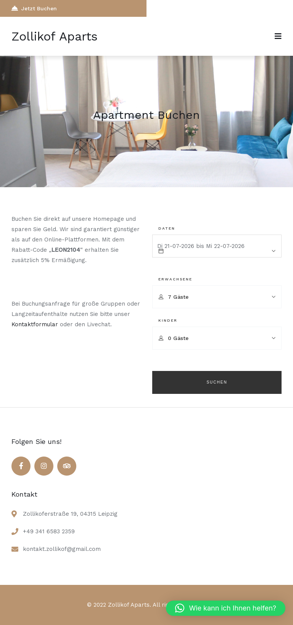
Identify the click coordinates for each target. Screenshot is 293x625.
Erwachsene (175, 279)
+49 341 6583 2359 (49, 531)
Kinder (167, 320)
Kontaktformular (34, 324)
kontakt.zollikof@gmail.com (62, 549)
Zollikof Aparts (54, 36)
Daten (166, 228)
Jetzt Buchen (34, 8)
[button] (225, 608)
